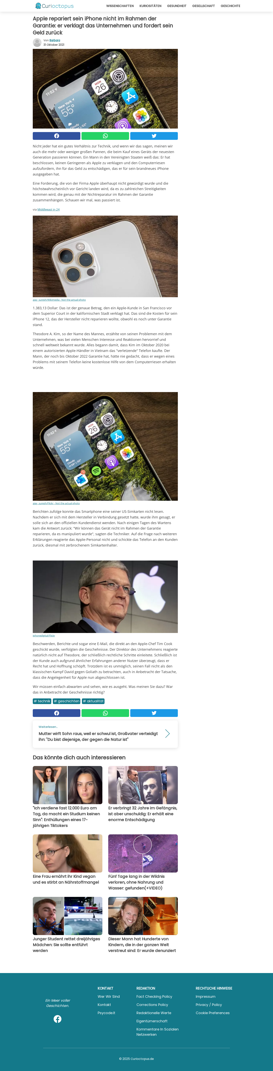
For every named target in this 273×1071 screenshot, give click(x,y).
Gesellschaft (203, 6)
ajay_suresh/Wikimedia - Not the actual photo (59, 299)
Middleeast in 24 (48, 209)
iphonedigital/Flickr (44, 635)
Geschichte (230, 6)
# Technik (42, 701)
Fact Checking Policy (154, 996)
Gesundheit (176, 6)
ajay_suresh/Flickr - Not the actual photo (56, 503)
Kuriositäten (150, 6)
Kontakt (104, 1004)
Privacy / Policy (209, 1004)
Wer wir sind (109, 996)
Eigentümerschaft (152, 1021)
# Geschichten (66, 701)
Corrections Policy (152, 1004)
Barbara (55, 40)
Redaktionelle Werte (153, 1012)
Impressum (205, 996)
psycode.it (106, 1012)
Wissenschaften (120, 6)
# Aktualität (93, 701)
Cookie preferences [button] (213, 1012)
